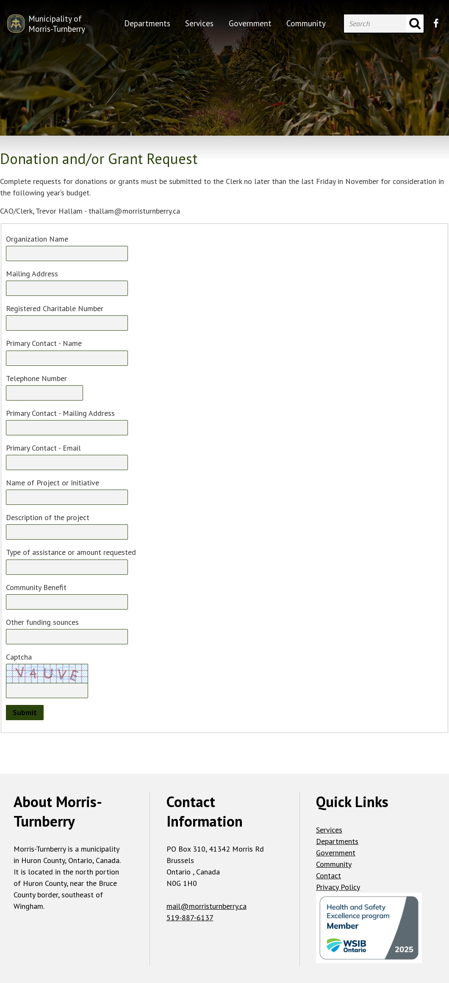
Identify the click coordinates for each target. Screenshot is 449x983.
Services (329, 830)
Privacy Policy (338, 887)
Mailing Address (32, 273)
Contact (328, 875)
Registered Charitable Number (54, 308)
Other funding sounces (42, 622)
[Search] (375, 23)
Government (335, 853)
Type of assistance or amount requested (71, 552)
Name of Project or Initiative (52, 482)
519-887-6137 (189, 917)
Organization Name (37, 239)
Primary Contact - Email (43, 448)
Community (334, 864)
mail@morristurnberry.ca (206, 906)
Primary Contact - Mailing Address (60, 413)
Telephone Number (36, 378)
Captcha (19, 657)
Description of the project (47, 517)
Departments (337, 841)
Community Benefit (36, 587)
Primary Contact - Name (44, 343)
